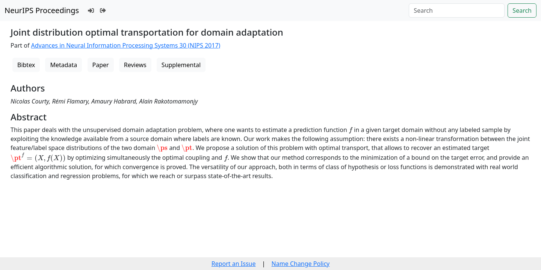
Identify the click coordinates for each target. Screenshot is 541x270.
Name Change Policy (301, 264)
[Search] (457, 10)
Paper (100, 65)
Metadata (63, 65)
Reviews (135, 65)
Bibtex (26, 65)
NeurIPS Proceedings (42, 10)
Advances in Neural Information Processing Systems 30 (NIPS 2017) (126, 45)
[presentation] (350, 130)
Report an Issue (234, 264)
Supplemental (181, 65)
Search (522, 10)
